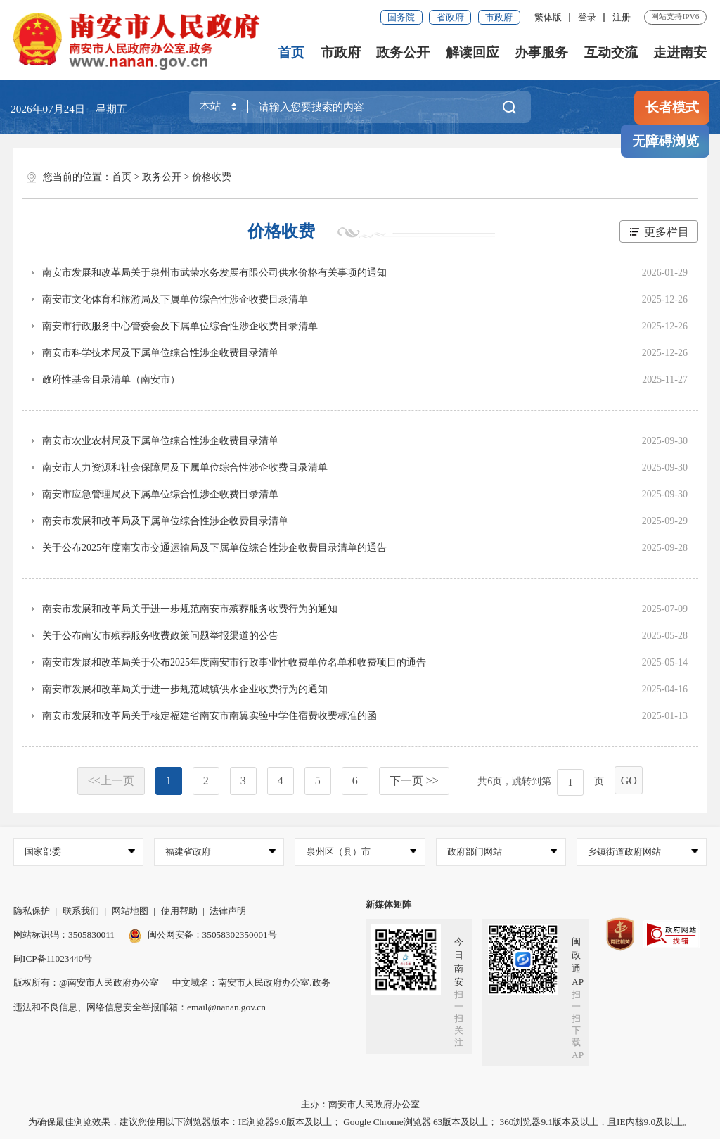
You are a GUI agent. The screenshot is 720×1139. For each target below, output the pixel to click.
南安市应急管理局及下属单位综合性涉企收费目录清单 (160, 494)
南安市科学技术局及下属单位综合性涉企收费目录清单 (160, 353)
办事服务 (541, 52)
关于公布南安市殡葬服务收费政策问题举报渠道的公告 (160, 635)
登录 (587, 17)
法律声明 (228, 910)
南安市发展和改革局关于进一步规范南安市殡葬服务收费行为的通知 (190, 609)
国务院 (401, 17)
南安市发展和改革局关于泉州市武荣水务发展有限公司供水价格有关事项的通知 (214, 272)
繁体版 (548, 17)
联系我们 (81, 910)
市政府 (499, 17)
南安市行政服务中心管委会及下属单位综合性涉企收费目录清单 (180, 326)
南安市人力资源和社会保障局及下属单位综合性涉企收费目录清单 (185, 467)
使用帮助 (179, 910)
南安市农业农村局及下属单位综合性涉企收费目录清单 (160, 440)
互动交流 (611, 52)
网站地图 (130, 910)
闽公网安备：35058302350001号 (202, 934)
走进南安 (680, 52)
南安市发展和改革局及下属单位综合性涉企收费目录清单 (165, 521)
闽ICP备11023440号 (52, 958)
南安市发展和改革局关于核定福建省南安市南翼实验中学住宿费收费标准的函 (209, 716)
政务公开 (403, 52)
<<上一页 (111, 781)
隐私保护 (31, 910)
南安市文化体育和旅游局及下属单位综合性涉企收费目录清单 (175, 299)
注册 (621, 17)
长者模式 (672, 107)
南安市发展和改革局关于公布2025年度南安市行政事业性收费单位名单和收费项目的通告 (234, 662)
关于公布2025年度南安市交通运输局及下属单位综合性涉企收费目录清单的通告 (214, 547)
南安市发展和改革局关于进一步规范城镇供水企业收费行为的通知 (185, 689)
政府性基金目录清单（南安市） (111, 379)
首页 (291, 52)
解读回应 (472, 52)
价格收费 (211, 177)
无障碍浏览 (665, 141)
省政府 (450, 17)
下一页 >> (414, 781)
